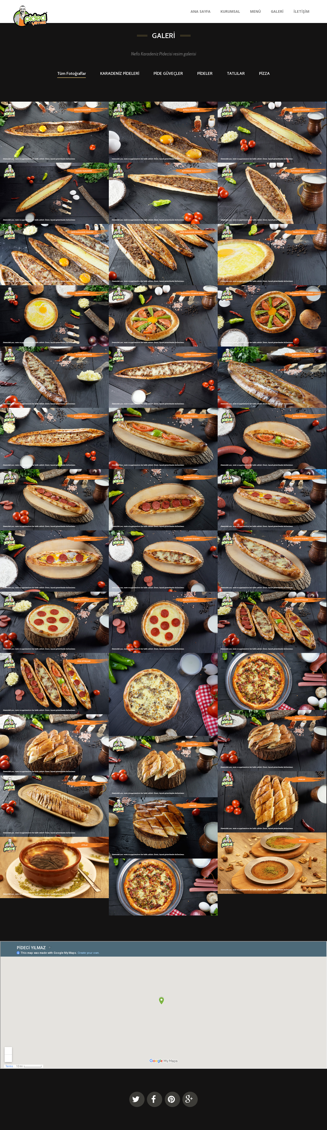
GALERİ (277, 11)
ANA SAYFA (201, 11)
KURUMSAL (230, 11)
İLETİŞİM (301, 11)
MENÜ (255, 11)
